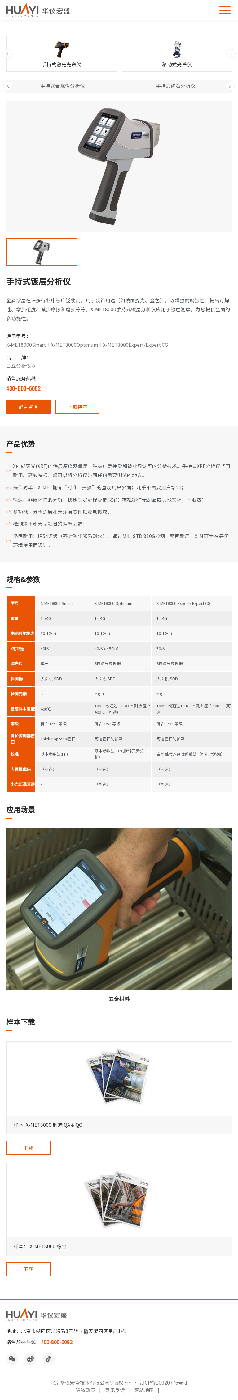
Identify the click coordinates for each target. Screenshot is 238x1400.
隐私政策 (85, 1390)
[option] (61, 54)
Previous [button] (7, 53)
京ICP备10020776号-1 (163, 1382)
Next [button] (231, 53)
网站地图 (144, 1390)
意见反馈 (115, 1390)
